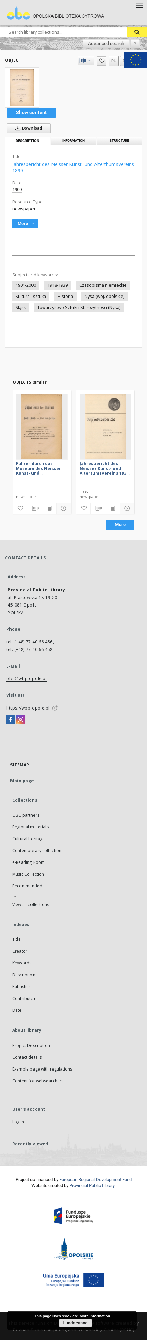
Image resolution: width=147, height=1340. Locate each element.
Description (23, 975)
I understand (75, 1323)
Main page (22, 781)
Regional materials (30, 827)
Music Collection (28, 874)
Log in (18, 1122)
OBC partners (25, 815)
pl (113, 61)
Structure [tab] (119, 141)
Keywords (21, 963)
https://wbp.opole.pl (28, 708)
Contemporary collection (36, 850)
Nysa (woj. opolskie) (104, 296)
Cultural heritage (28, 839)
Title (16, 939)
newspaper (24, 209)
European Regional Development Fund (95, 1179)
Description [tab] (27, 141)
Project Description (31, 1045)
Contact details (27, 1057)
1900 (17, 189)
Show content (31, 112)
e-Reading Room (28, 862)
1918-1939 (57, 285)
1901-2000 (26, 285)
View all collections (30, 904)
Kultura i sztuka (31, 296)
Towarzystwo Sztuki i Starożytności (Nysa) (78, 307)
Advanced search (106, 43)
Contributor (24, 998)
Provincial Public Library (91, 1185)
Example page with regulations (42, 1069)
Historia (65, 296)
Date (17, 1010)
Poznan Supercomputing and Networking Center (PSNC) (73, 1330)
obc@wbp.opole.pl (26, 678)
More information (95, 1316)
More (120, 524)
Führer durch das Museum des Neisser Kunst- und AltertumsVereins (38, 468)
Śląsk (21, 307)
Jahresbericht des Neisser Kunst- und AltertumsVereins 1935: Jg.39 (105, 468)
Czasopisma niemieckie (103, 285)
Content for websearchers (38, 1081)
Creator (19, 951)
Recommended (27, 886)
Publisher (21, 986)
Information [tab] (73, 141)
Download (27, 128)
